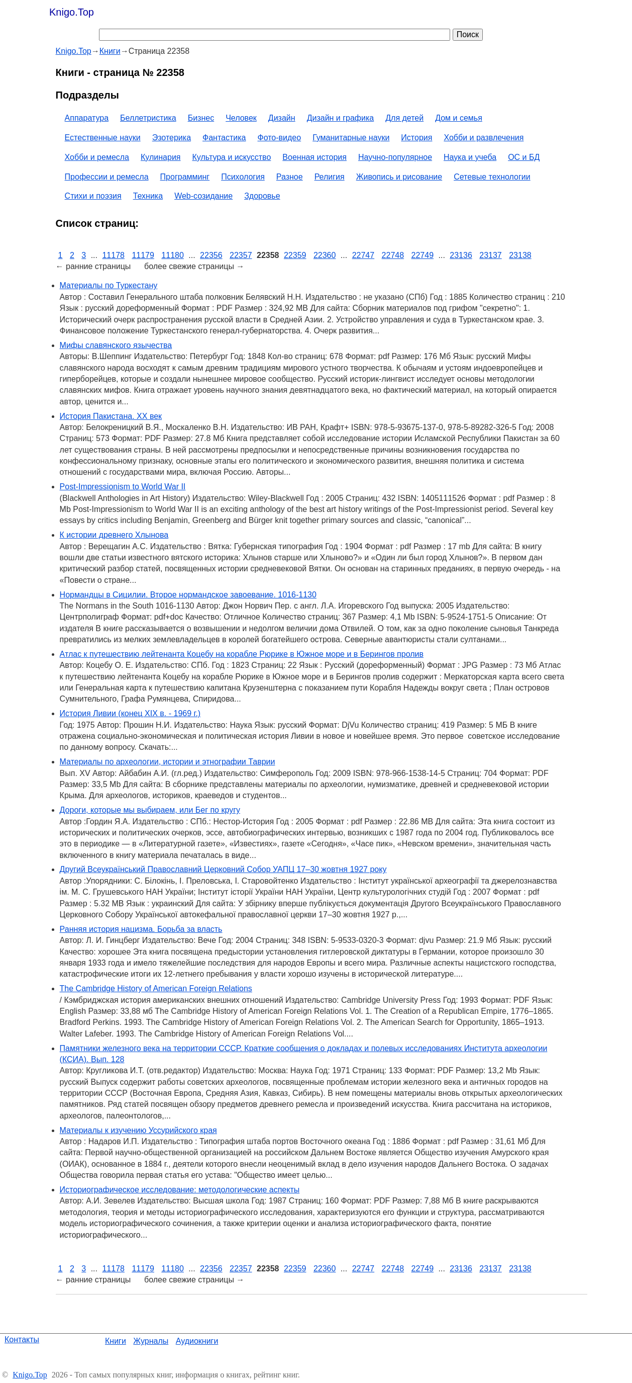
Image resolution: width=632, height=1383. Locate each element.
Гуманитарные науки (350, 137)
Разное (289, 176)
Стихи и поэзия (93, 196)
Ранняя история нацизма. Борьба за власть (141, 929)
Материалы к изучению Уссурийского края (138, 1130)
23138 (520, 255)
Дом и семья (458, 118)
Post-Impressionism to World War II (123, 486)
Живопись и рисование (399, 176)
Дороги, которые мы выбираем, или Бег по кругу (150, 810)
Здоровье (262, 196)
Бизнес (201, 118)
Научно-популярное (395, 157)
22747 (363, 255)
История (416, 137)
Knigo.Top (71, 12)
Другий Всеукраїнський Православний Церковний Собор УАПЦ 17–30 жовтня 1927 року (223, 869)
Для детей (404, 118)
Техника (148, 196)
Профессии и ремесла (107, 176)
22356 (211, 255)
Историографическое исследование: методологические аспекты (180, 1189)
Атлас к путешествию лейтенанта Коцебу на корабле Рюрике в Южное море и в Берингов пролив (242, 654)
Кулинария (160, 157)
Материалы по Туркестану (109, 285)
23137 (490, 255)
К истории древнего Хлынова (114, 535)
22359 (295, 255)
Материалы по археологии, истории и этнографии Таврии (167, 761)
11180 (172, 255)
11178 (113, 255)
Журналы (150, 1341)
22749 (422, 255)
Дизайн (281, 118)
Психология (243, 176)
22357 (241, 255)
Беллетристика (148, 118)
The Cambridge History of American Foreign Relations (156, 988)
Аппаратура (87, 118)
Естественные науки (103, 137)
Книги (115, 1341)
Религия (329, 176)
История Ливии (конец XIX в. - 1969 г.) (130, 713)
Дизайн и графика (340, 118)
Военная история (314, 157)
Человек (241, 118)
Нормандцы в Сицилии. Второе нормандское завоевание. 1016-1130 (188, 594)
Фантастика (224, 137)
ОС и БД (524, 157)
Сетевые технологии (492, 176)
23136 (461, 255)
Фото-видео (279, 137)
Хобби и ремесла (97, 157)
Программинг (185, 176)
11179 (143, 255)
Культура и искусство (231, 157)
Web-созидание (203, 196)
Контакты (22, 1339)
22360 (324, 255)
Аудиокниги (197, 1341)
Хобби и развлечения (483, 137)
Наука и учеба (470, 157)
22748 (393, 255)
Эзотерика (171, 137)
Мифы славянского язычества (116, 345)
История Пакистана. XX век (111, 416)
